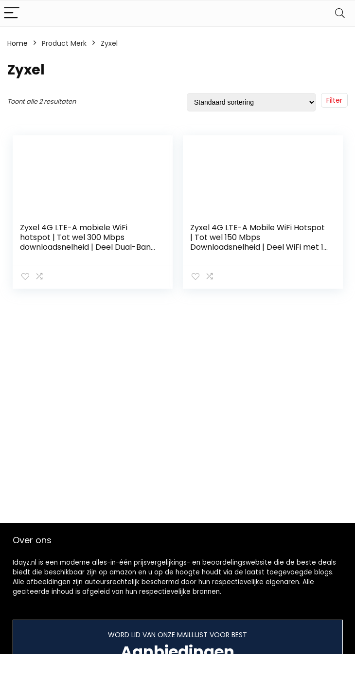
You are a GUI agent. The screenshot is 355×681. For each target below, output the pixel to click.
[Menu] (11, 13)
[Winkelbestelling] (251, 102)
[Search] (340, 13)
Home (17, 43)
